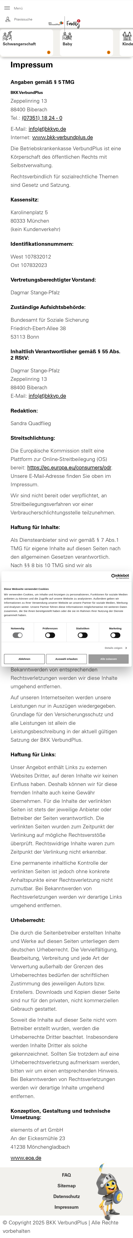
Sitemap (66, 1186)
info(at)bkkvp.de (47, 129)
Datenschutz (66, 1197)
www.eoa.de (26, 1158)
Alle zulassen (108, 658)
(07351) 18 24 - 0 (42, 118)
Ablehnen (24, 658)
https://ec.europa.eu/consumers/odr (69, 467)
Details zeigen (113, 647)
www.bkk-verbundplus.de (62, 137)
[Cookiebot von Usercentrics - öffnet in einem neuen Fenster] (114, 576)
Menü (14, 8)
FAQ (66, 1175)
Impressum (67, 1207)
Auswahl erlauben (66, 658)
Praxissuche (18, 19)
